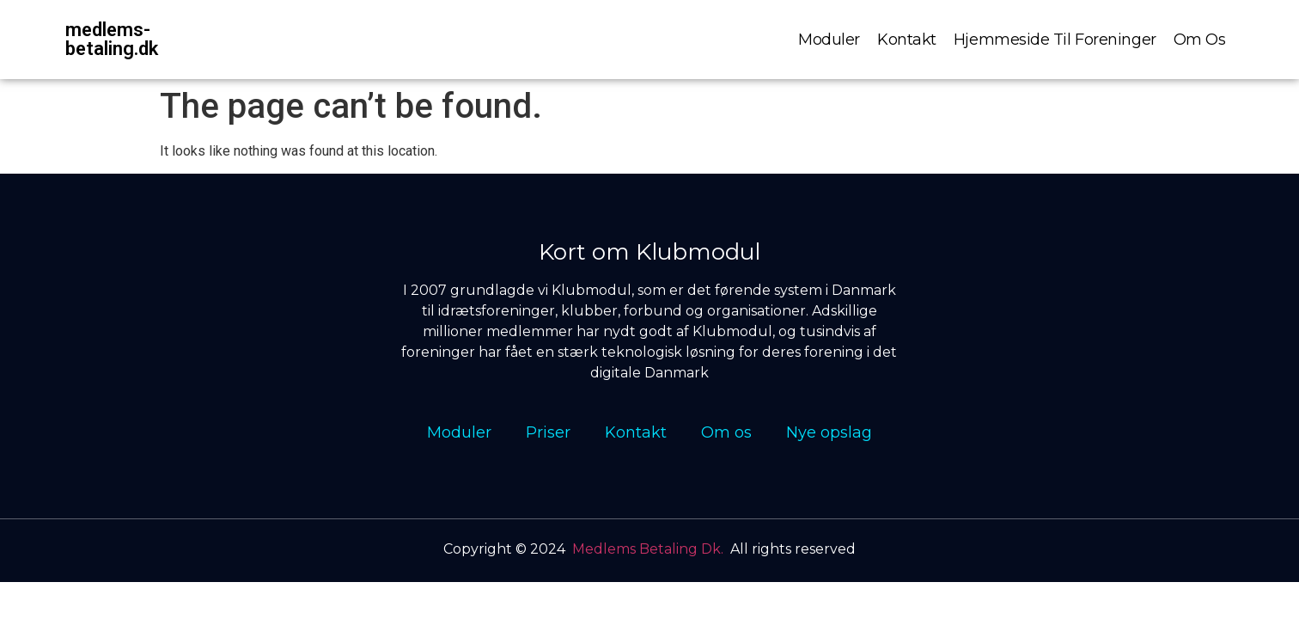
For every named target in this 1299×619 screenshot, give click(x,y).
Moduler (829, 39)
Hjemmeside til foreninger (1055, 39)
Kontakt (906, 39)
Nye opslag (829, 432)
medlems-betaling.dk (111, 39)
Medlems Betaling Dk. (647, 549)
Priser (548, 432)
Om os (1200, 39)
